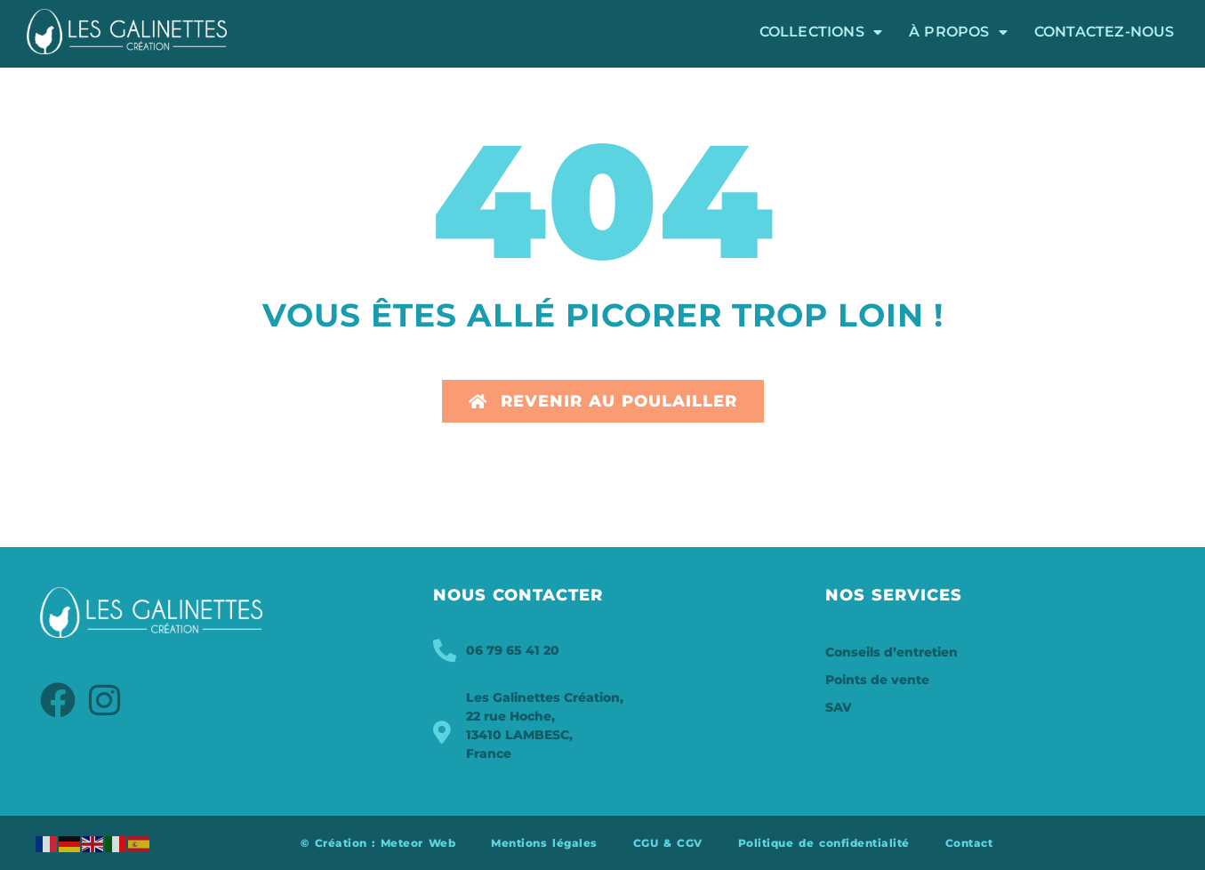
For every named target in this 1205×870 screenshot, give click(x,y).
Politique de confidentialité (824, 843)
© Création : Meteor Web (378, 843)
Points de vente (877, 680)
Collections (820, 32)
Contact (969, 843)
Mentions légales (544, 843)
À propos (958, 32)
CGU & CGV (668, 843)
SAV (838, 707)
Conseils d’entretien (891, 652)
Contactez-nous (1104, 31)
